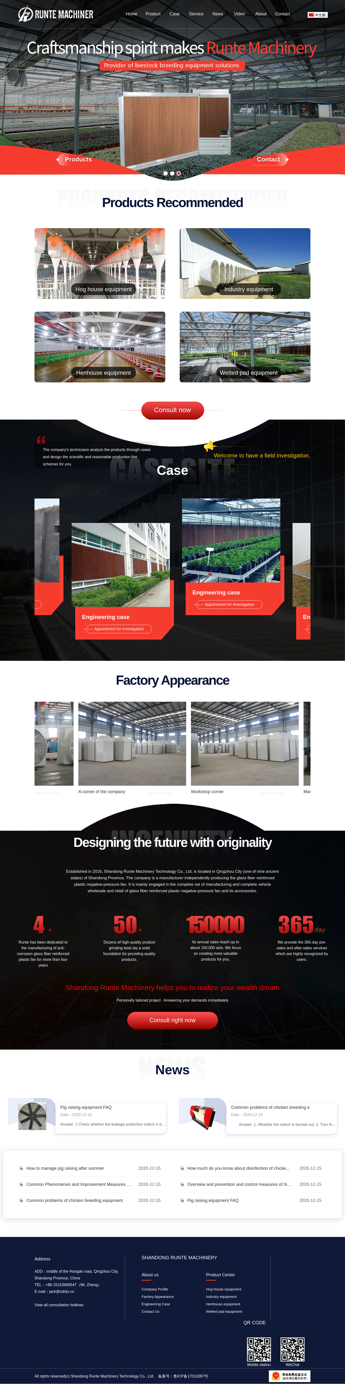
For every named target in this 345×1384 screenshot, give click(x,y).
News (217, 14)
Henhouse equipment (103, 372)
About (260, 14)
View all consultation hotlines (58, 1305)
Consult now (172, 410)
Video (239, 14)
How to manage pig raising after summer (65, 1168)
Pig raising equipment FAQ (86, 1107)
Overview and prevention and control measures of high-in (239, 1184)
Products (78, 159)
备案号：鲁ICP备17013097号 (183, 1376)
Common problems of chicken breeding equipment (74, 1200)
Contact (282, 14)
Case (175, 14)
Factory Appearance (158, 1297)
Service (196, 14)
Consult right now (172, 1020)
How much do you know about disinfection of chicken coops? (239, 1168)
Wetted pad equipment (248, 372)
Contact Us (150, 1311)
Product (153, 14)
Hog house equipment (103, 289)
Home (131, 14)
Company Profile (155, 1289)
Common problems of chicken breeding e (270, 1107)
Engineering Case (156, 1304)
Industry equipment (248, 289)
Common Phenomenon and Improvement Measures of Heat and (78, 1184)
